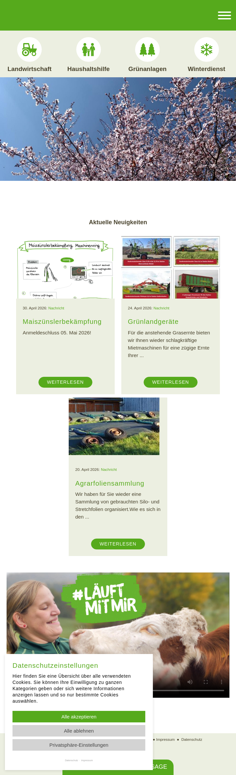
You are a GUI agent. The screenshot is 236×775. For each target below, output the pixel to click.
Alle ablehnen (79, 731)
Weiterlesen (65, 381)
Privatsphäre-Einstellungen (78, 745)
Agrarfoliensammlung (110, 483)
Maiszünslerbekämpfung (63, 321)
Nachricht (56, 308)
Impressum (165, 739)
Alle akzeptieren (79, 716)
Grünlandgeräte (154, 321)
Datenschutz (192, 739)
